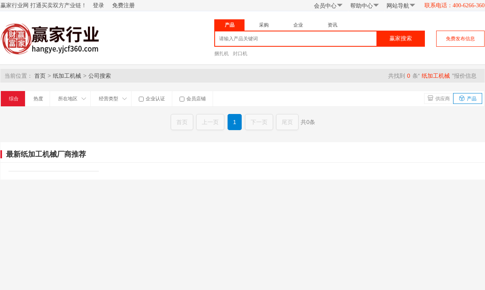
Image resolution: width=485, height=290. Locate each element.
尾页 (287, 122)
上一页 (210, 122)
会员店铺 (193, 99)
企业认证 (152, 99)
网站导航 (401, 5)
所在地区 (72, 99)
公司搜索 (99, 75)
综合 (14, 99)
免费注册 (123, 5)
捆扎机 (221, 53)
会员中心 (328, 5)
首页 (40, 75)
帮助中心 (364, 5)
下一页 (259, 122)
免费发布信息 (460, 38)
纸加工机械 (67, 75)
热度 (38, 99)
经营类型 (113, 99)
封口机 (240, 53)
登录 (98, 5)
